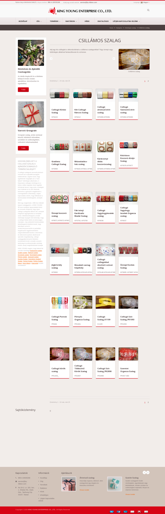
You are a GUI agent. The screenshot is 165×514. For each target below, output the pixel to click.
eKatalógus (103, 21)
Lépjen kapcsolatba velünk (126, 21)
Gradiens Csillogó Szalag (59, 163)
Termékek (55, 21)
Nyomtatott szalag (35, 255)
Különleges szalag (130, 28)
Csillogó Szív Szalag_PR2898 (104, 369)
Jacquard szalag (33, 257)
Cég (39, 21)
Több (23, 89)
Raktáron (71, 21)
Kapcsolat (35, 263)
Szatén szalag (22, 253)
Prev (144, 472)
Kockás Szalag (23, 259)
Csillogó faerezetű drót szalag (127, 110)
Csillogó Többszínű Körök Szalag (80, 368)
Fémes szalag (22, 257)
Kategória (119, 28)
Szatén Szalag (132, 478)
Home (111, 28)
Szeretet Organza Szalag (127, 369)
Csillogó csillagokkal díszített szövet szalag (105, 263)
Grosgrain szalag (23, 255)
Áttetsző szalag (33, 253)
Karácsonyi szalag (36, 250)
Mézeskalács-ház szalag (80, 163)
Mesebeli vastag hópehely (82, 266)
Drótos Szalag (38, 261)
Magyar (144, 2)
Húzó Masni (26, 263)
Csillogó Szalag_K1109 (103, 318)
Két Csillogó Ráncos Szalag (81, 111)
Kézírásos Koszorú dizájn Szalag (127, 158)
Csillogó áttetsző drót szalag (103, 110)
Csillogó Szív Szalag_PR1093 (127, 318)
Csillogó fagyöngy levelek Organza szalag (128, 211)
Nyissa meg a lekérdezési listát (24, 2)
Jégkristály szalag (57, 266)
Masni (20, 263)
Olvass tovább (84, 490)
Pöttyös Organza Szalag (81, 318)
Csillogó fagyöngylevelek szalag (105, 213)
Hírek (87, 21)
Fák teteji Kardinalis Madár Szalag (80, 213)
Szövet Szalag (28, 261)
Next (148, 472)
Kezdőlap (23, 21)
